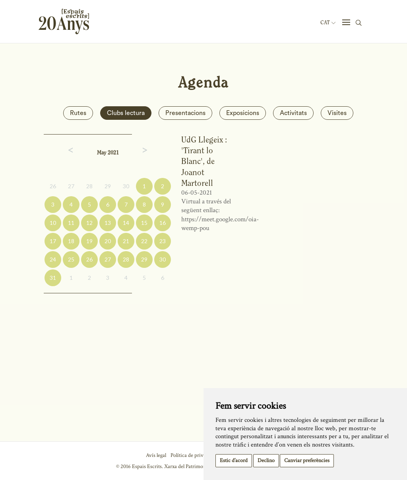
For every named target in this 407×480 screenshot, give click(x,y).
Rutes (78, 113)
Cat (327, 23)
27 (71, 186)
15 (144, 222)
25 (71, 259)
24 (53, 259)
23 (162, 241)
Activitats (293, 113)
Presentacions (185, 113)
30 (126, 186)
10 (53, 222)
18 (71, 241)
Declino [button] (266, 460)
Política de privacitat (193, 455)
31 (53, 277)
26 (53, 186)
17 (53, 241)
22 (144, 241)
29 (108, 186)
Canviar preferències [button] (306, 460)
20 (108, 241)
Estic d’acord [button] (234, 460)
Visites (337, 113)
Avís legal (156, 455)
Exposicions (242, 113)
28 (89, 186)
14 (126, 222)
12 (89, 222)
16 (162, 222)
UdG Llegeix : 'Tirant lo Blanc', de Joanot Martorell (204, 161)
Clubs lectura (126, 113)
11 (71, 222)
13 (108, 222)
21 (126, 241)
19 (89, 241)
